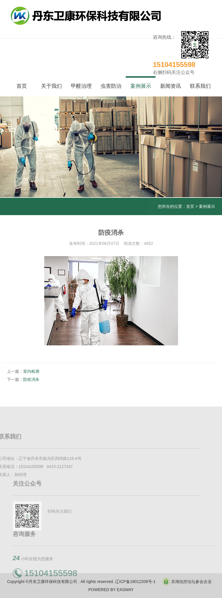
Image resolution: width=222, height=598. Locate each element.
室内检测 (31, 371)
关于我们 (51, 86)
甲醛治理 (81, 86)
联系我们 (200, 86)
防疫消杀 (31, 379)
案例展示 (140, 86)
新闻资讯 (170, 86)
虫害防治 (111, 86)
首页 (21, 86)
